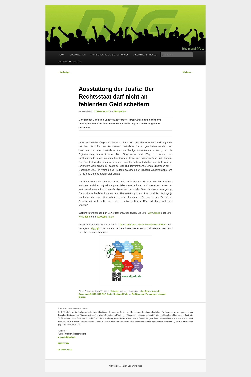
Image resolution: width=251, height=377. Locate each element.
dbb (142, 291)
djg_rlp (94, 228)
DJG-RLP (101, 294)
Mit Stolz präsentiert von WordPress (125, 366)
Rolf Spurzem (120, 111)
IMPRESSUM (63, 343)
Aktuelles (115, 291)
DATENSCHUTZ (65, 349)
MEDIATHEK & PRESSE (145, 55)
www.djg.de (154, 212)
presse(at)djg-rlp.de (67, 337)
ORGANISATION (78, 55)
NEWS (61, 55)
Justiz (109, 294)
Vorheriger (64, 72)
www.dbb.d (84, 216)
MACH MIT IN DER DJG (69, 61)
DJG (94, 294)
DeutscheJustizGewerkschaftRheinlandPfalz (142, 224)
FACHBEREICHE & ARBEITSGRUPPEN (109, 55)
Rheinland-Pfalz (120, 294)
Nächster (188, 72)
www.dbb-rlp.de (105, 216)
